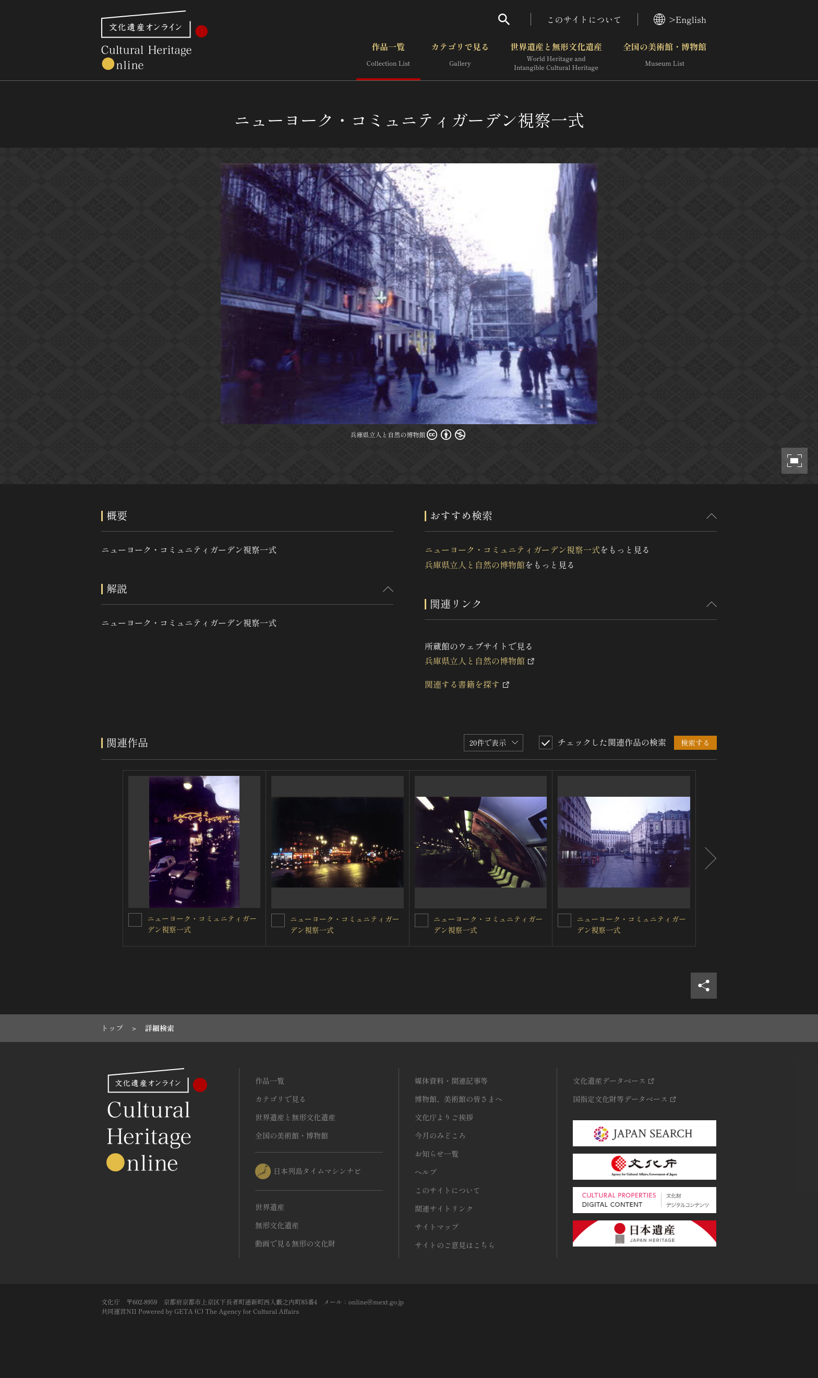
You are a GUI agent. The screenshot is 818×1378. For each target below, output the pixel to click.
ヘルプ (426, 1172)
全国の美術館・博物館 (664, 57)
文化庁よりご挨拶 (444, 1117)
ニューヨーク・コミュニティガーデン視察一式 (512, 549)
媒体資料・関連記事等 (451, 1080)
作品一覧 (388, 57)
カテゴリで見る (460, 57)
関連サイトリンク (444, 1208)
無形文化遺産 (277, 1225)
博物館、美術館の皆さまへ (458, 1099)
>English (680, 19)
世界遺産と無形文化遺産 (556, 57)
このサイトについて (584, 19)
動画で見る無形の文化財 (295, 1243)
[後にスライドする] (706, 858)
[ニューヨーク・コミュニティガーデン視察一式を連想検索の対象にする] (135, 920)
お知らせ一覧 (437, 1153)
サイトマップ (437, 1226)
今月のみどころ (440, 1135)
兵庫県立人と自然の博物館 (475, 564)
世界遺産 (269, 1207)
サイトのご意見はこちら (455, 1245)
